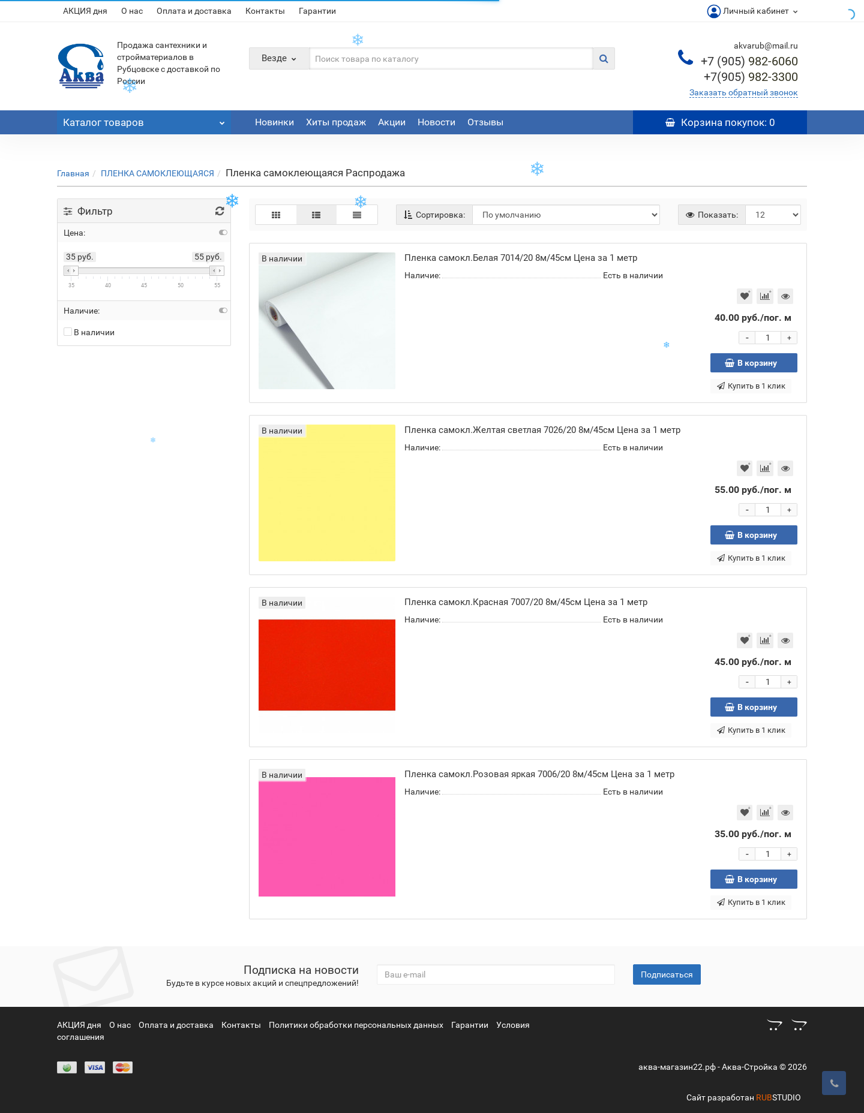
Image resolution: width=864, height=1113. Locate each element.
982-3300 (751, 77)
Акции (392, 122)
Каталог (144, 119)
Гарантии (317, 11)
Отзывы (485, 122)
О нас (132, 11)
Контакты (265, 11)
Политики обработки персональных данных (356, 1025)
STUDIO (778, 1097)
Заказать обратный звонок (743, 92)
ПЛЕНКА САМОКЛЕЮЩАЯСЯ (157, 173)
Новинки (274, 122)
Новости (436, 122)
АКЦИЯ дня (85, 11)
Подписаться (667, 974)
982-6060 (749, 61)
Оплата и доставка (194, 11)
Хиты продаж (336, 122)
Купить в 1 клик (751, 385)
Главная (73, 173)
